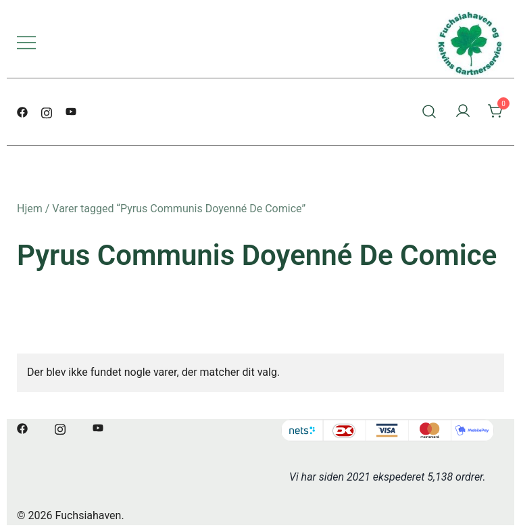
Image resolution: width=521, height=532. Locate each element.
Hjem (30, 208)
